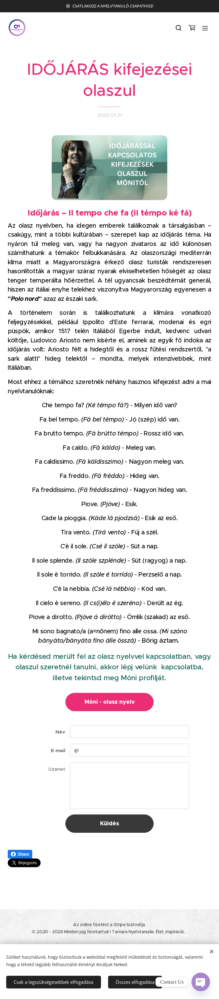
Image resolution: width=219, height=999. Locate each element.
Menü (205, 28)
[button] (178, 28)
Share (20, 854)
